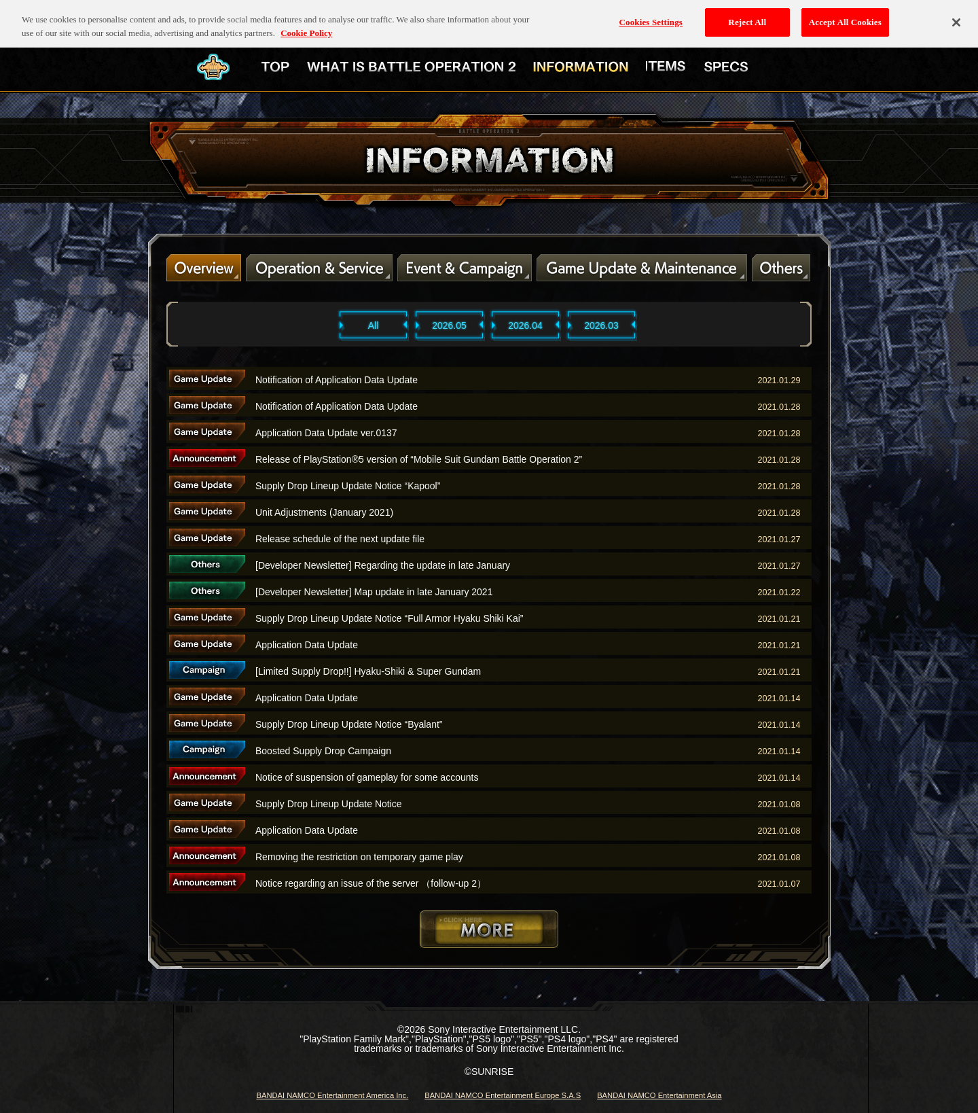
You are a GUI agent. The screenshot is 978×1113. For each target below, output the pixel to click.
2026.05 (449, 325)
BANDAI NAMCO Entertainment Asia (659, 1095)
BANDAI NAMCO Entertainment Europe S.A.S (502, 1095)
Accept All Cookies (845, 14)
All (373, 325)
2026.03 (601, 325)
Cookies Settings (651, 14)
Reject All (747, 14)
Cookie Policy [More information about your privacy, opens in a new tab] (306, 25)
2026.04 (525, 325)
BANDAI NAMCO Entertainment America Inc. (332, 1095)
